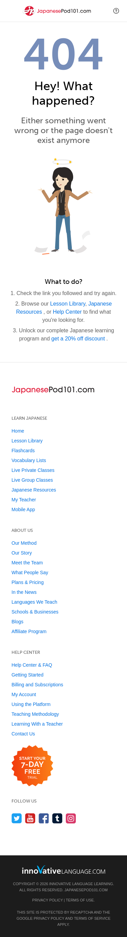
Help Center (68, 312)
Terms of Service (92, 918)
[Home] (57, 16)
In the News (24, 592)
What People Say (30, 572)
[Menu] (11, 11)
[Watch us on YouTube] (30, 818)
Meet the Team (27, 562)
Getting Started (27, 675)
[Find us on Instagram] (71, 818)
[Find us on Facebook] (44, 818)
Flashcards (23, 450)
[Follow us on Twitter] (17, 818)
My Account (24, 694)
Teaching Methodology (35, 714)
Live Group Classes (32, 480)
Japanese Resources (34, 490)
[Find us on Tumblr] (57, 818)
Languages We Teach (34, 602)
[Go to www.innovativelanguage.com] (63, 869)
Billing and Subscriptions (37, 684)
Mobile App (23, 509)
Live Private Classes (33, 470)
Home (18, 431)
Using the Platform (31, 704)
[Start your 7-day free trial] (32, 766)
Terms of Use (80, 900)
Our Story (22, 553)
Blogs (17, 621)
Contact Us (23, 733)
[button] (116, 11)
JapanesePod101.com (86, 890)
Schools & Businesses (35, 612)
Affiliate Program (29, 631)
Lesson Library (67, 304)
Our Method (24, 543)
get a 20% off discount (78, 338)
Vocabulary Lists (29, 460)
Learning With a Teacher (37, 724)
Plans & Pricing (28, 582)
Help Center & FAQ (32, 665)
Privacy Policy (47, 900)
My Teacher (24, 499)
